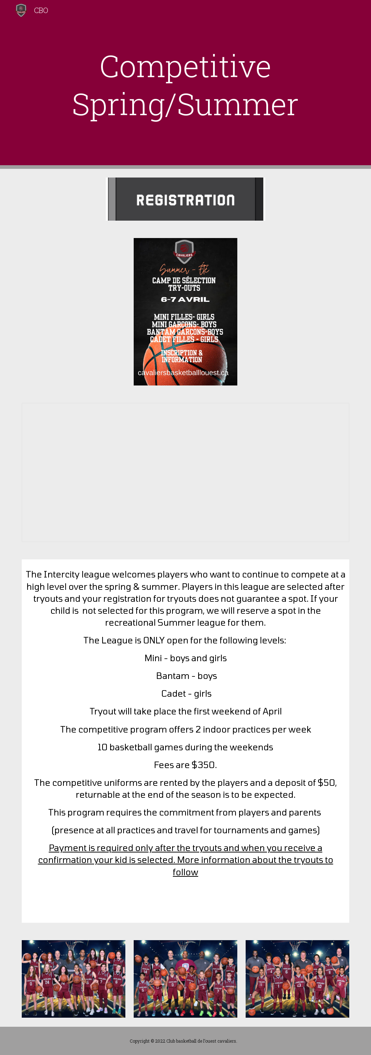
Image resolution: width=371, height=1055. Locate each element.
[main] (186, 84)
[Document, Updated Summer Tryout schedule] (186, 472)
